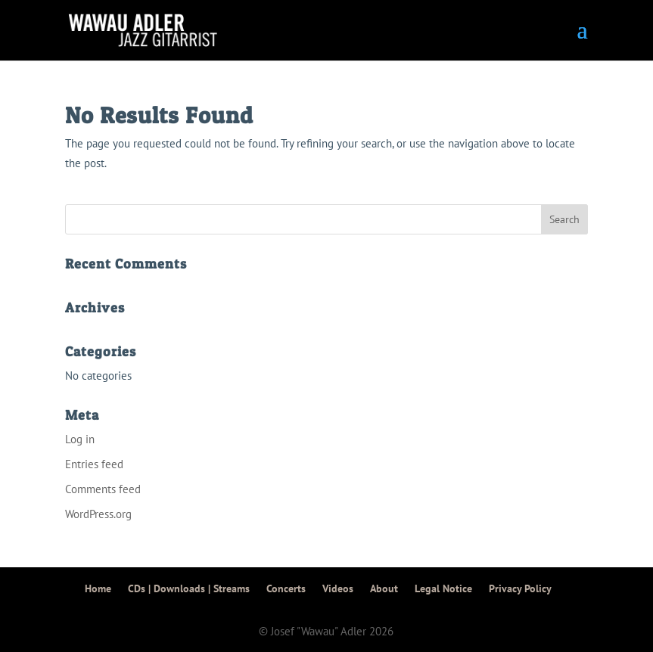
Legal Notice (443, 588)
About (384, 588)
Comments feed (103, 489)
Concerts (286, 588)
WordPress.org (98, 514)
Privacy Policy (520, 588)
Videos (337, 588)
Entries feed (94, 464)
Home (98, 588)
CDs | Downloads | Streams (189, 588)
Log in (80, 439)
